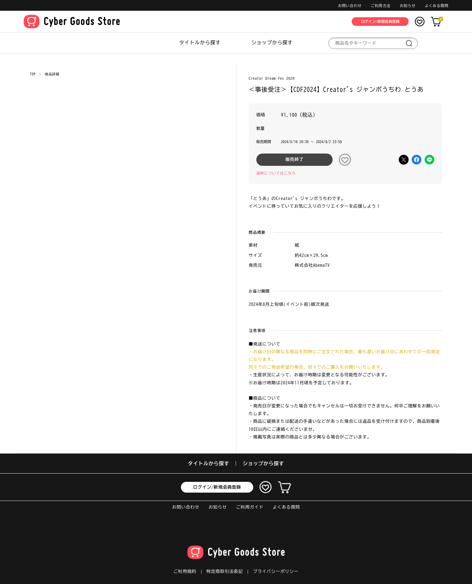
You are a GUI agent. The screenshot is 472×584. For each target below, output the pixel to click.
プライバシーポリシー (275, 571)
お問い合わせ (350, 5)
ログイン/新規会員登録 (217, 487)
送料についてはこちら (276, 173)
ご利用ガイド (249, 507)
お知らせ (407, 5)
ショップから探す (272, 42)
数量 (260, 128)
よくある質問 (436, 5)
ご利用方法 (380, 5)
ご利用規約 (185, 571)
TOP (33, 74)
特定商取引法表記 (224, 571)
